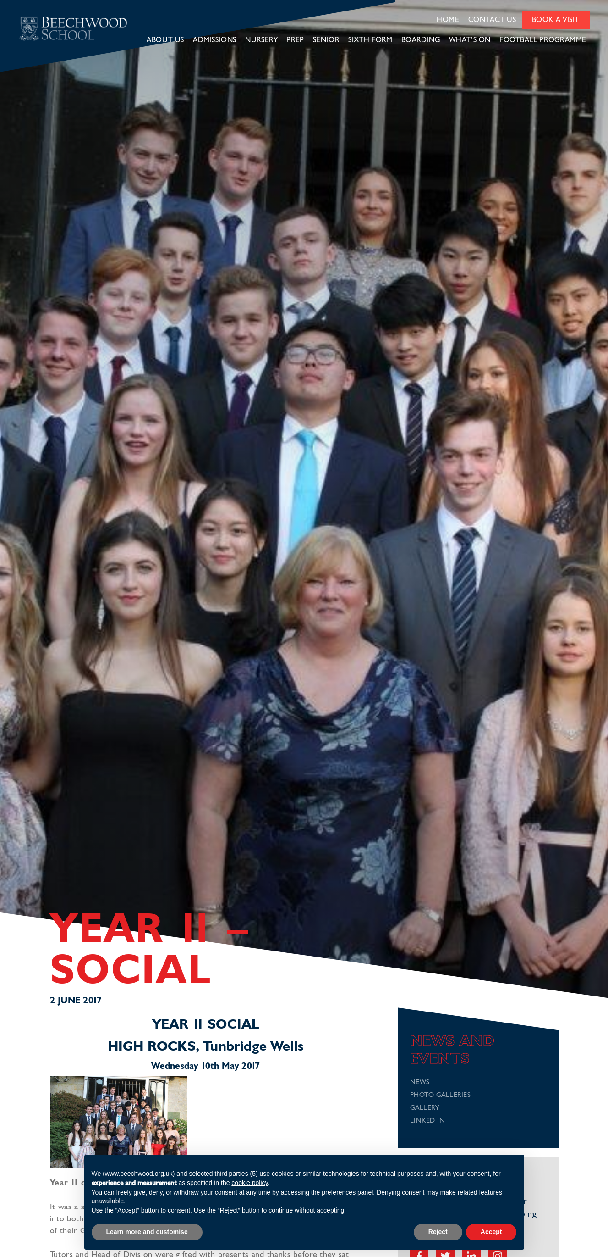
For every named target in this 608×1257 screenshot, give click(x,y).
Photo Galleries (440, 1095)
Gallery (425, 1108)
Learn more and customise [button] (147, 1231)
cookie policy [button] (249, 1182)
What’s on (470, 40)
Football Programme (542, 40)
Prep (295, 40)
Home (448, 20)
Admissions (214, 40)
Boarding (420, 40)
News (420, 1082)
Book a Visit (556, 20)
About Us (165, 40)
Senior (326, 40)
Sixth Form (370, 40)
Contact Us (492, 20)
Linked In (427, 1121)
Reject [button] (438, 1231)
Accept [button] (491, 1231)
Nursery (261, 40)
